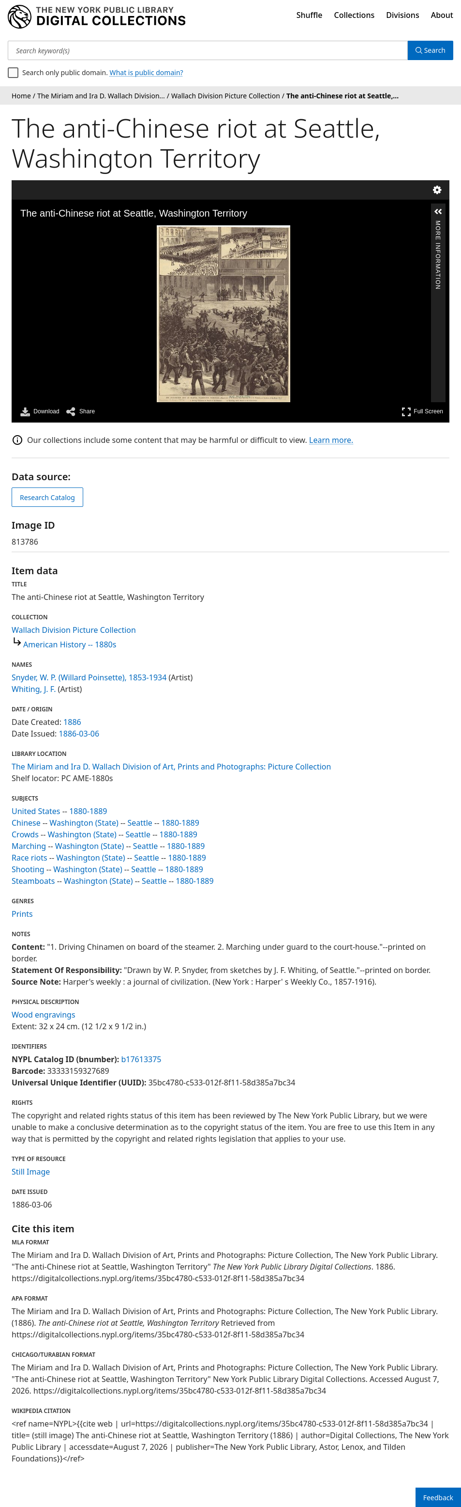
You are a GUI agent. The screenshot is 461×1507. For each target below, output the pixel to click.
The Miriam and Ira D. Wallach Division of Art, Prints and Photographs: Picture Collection (171, 766)
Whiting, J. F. (34, 689)
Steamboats (33, 881)
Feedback (438, 1497)
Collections (354, 15)
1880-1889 (88, 811)
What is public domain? (146, 72)
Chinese (26, 822)
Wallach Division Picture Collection (74, 630)
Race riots (29, 857)
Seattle (139, 822)
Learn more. (331, 440)
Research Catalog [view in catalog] (47, 497)
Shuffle (310, 15)
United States (36, 811)
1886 (72, 722)
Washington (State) (83, 822)
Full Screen (422, 411)
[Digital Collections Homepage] (96, 17)
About (442, 15)
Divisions (402, 15)
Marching (29, 846)
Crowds (25, 834)
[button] (438, 212)
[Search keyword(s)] (208, 50)
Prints (22, 914)
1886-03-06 (79, 733)
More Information (437, 224)
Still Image (31, 1171)
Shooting (28, 869)
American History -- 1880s (69, 644)
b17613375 (141, 1059)
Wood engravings (43, 1014)
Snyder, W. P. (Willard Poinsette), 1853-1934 (89, 677)
